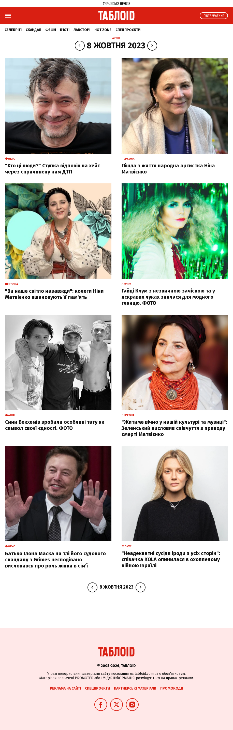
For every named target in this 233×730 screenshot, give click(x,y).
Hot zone (102, 30)
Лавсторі (82, 30)
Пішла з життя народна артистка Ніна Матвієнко (168, 169)
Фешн (50, 30)
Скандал (33, 30)
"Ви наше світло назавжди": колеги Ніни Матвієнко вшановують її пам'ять (54, 294)
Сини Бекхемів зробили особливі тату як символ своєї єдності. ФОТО (54, 425)
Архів (116, 38)
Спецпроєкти (127, 30)
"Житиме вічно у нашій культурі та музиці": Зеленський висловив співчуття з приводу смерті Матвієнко (174, 428)
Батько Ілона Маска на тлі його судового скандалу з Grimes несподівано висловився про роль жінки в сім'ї (55, 559)
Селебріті (13, 30)
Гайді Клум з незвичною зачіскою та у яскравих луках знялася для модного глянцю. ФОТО (168, 297)
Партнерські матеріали (135, 688)
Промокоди (171, 688)
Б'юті (64, 30)
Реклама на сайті (65, 688)
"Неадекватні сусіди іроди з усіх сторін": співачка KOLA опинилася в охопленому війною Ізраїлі (171, 559)
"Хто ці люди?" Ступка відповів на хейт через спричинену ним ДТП (52, 169)
